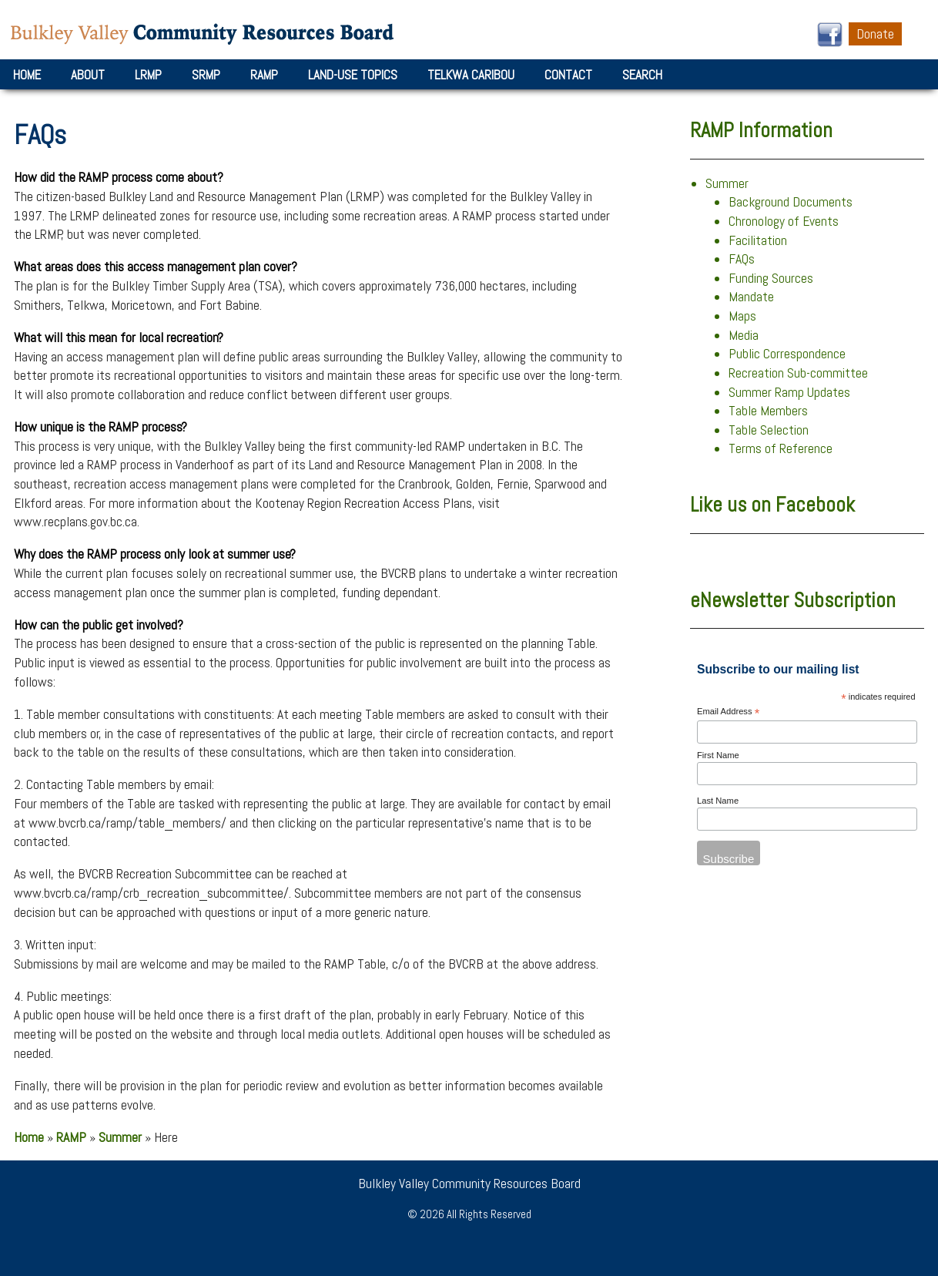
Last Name (718, 800)
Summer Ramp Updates (789, 392)
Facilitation (758, 240)
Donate (875, 33)
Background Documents (791, 201)
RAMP (264, 74)
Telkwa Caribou (470, 74)
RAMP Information (761, 130)
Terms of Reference (780, 448)
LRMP (148, 74)
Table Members (768, 410)
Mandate (751, 296)
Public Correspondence (787, 353)
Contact (568, 74)
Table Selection (769, 429)
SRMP (206, 74)
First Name (718, 755)
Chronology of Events (784, 221)
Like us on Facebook (772, 505)
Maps (742, 315)
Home (27, 74)
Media (744, 335)
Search (642, 74)
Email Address (728, 712)
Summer (120, 1137)
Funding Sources (771, 278)
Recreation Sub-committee (798, 372)
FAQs (742, 258)
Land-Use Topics (352, 74)
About (88, 74)
